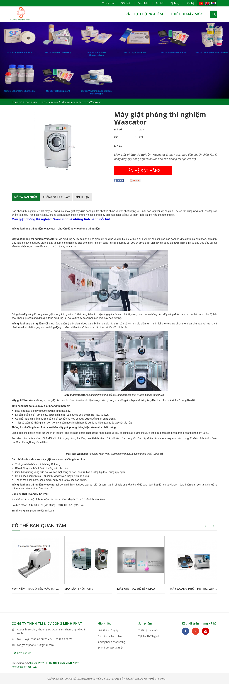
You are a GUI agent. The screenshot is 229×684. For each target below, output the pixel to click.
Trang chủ (108, 3)
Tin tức (160, 3)
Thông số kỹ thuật (56, 197)
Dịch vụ (174, 3)
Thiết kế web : (18, 666)
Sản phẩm (143, 3)
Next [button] (210, 527)
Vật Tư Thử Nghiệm (144, 14)
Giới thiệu (125, 3)
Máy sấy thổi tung (79, 589)
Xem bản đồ (24, 653)
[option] (114, 63)
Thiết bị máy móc (186, 14)
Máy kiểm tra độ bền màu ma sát (37, 589)
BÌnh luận (82, 197)
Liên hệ (190, 3)
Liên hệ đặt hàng (143, 170)
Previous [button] (202, 527)
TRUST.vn (31, 666)
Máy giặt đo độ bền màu (136, 589)
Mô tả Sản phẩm (25, 197)
